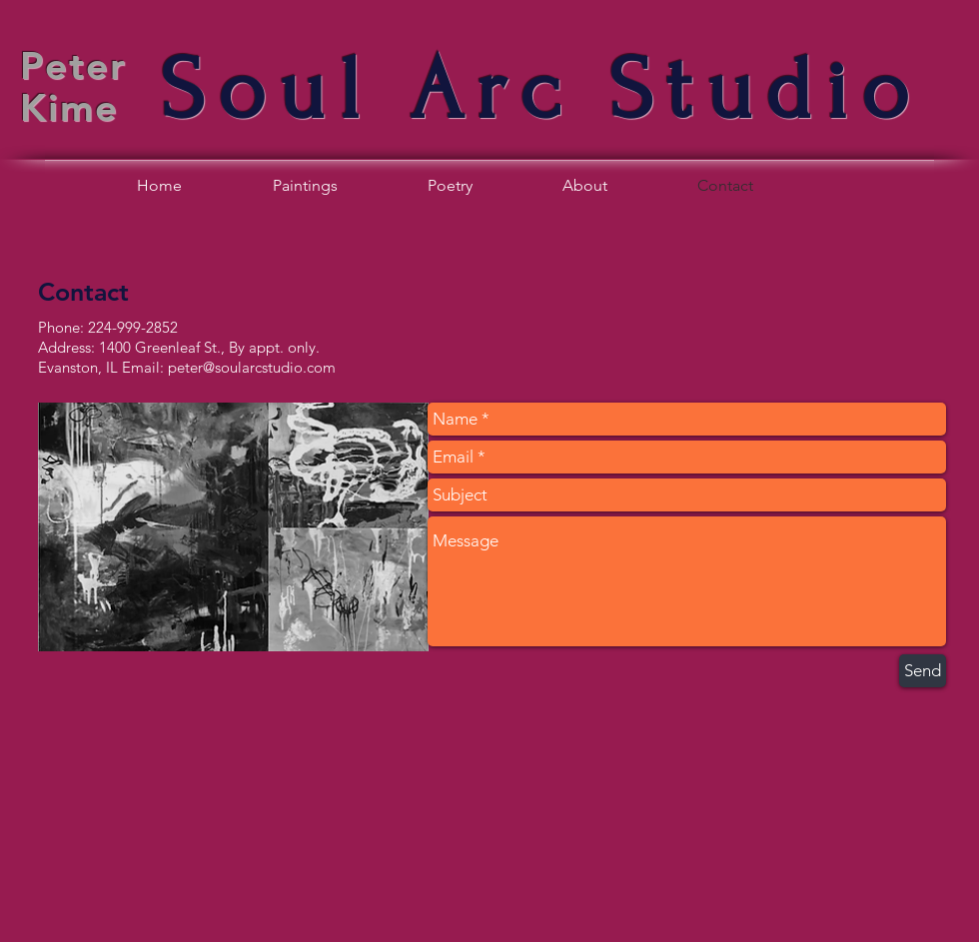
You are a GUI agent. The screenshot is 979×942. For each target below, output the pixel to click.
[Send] (922, 670)
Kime (69, 107)
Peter (73, 65)
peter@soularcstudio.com (252, 367)
